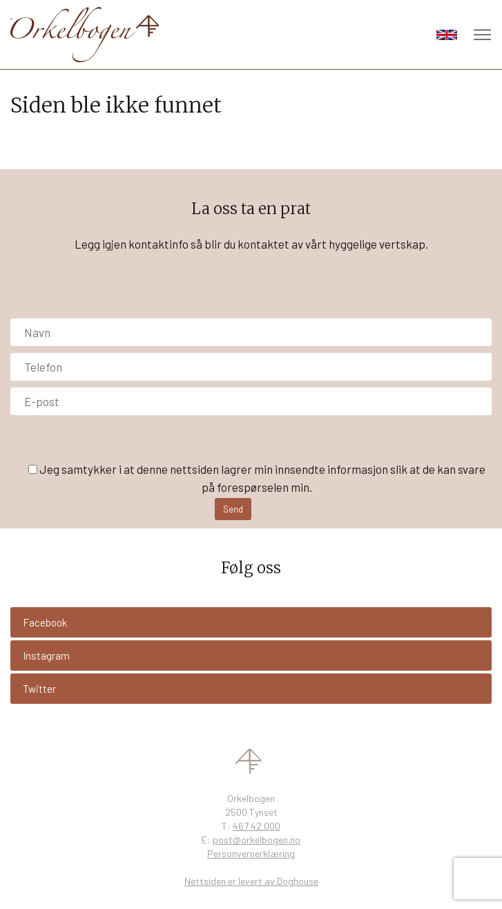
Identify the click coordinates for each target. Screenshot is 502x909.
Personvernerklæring (251, 853)
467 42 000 (256, 826)
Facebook (45, 622)
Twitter (39, 688)
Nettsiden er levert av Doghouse (251, 881)
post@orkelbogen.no (256, 839)
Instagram (46, 655)
